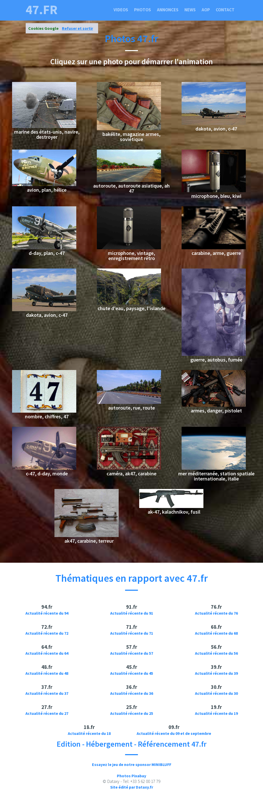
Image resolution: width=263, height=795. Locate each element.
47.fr (42, 9)
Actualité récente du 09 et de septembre (174, 733)
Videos (121, 10)
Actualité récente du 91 (131, 613)
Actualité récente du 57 (131, 653)
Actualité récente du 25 (131, 713)
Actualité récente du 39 (216, 673)
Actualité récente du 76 (216, 613)
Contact (225, 10)
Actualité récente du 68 (216, 633)
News (190, 10)
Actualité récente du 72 (46, 633)
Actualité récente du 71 (131, 633)
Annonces (168, 10)
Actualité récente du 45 (131, 673)
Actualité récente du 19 (216, 713)
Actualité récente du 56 (216, 653)
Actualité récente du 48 (46, 673)
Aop (206, 10)
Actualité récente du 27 (46, 713)
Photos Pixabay (131, 775)
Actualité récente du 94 (46, 613)
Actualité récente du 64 (46, 653)
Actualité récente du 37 (46, 693)
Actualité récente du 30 (216, 693)
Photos (142, 10)
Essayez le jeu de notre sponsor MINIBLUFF (131, 764)
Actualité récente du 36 (131, 693)
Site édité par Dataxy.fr (131, 787)
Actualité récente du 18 (89, 733)
